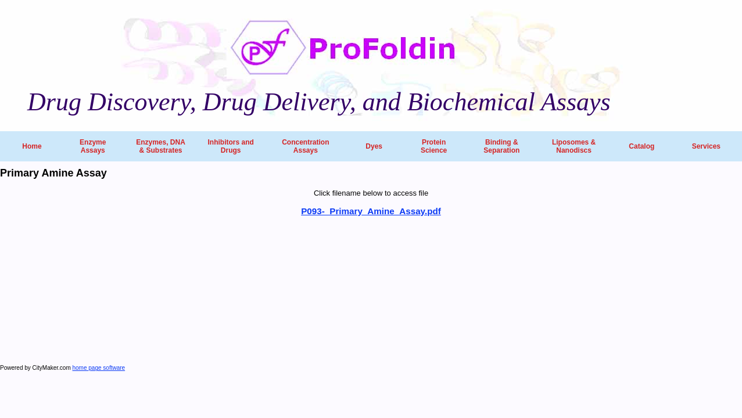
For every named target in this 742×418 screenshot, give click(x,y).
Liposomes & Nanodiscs (574, 146)
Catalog (641, 146)
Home (31, 146)
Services (706, 146)
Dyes (373, 146)
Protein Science (434, 146)
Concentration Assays (305, 146)
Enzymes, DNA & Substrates (160, 146)
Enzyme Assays (93, 146)
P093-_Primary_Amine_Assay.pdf (371, 211)
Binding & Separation (501, 146)
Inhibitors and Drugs (230, 146)
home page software (99, 368)
